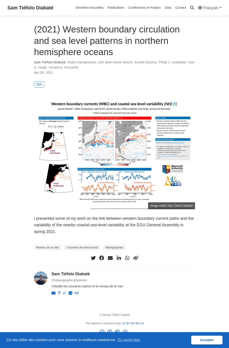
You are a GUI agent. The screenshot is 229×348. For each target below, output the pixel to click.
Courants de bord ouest (82, 247)
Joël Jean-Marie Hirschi (115, 62)
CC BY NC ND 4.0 (133, 323)
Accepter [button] (207, 340)
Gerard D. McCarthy (63, 67)
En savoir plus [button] (129, 340)
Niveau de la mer (47, 247)
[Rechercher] (192, 8)
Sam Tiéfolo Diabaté (30, 8)
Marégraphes (114, 247)
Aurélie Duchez (145, 62)
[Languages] (210, 8)
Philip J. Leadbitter (172, 62)
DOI (39, 84)
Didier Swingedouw (82, 62)
